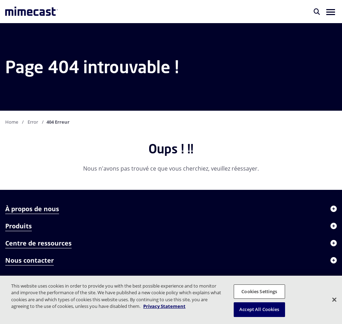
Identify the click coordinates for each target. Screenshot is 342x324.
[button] (331, 12)
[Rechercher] (317, 11)
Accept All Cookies (259, 309)
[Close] (334, 299)
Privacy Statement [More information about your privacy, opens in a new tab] (164, 306)
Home (11, 122)
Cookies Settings (259, 291)
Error (33, 122)
